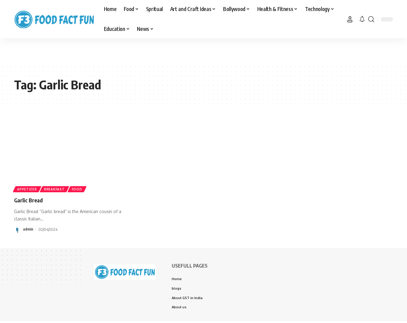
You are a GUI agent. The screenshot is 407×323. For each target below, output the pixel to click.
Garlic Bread (31, 199)
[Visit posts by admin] (17, 229)
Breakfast (56, 188)
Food (80, 188)
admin (28, 229)
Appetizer (27, 188)
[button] (350, 19)
